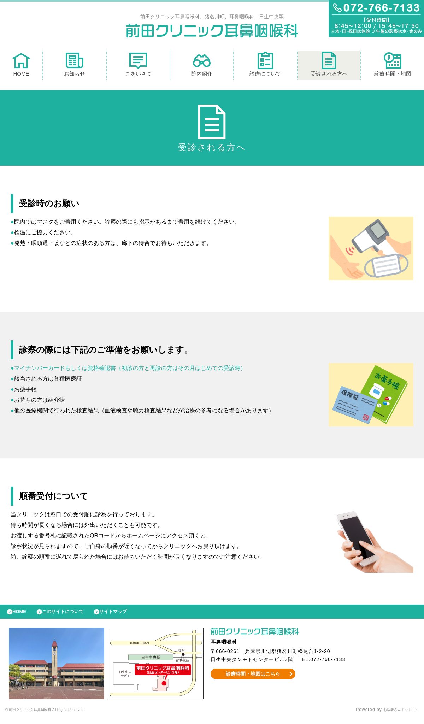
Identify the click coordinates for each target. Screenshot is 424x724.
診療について (265, 65)
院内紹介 (201, 65)
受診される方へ (329, 65)
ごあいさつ (138, 65)
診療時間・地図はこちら (253, 679)
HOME (21, 65)
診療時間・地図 (392, 65)
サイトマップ (129, 615)
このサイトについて (72, 615)
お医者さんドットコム (396, 715)
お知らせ (74, 65)
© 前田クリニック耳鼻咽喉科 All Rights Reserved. (58, 715)
